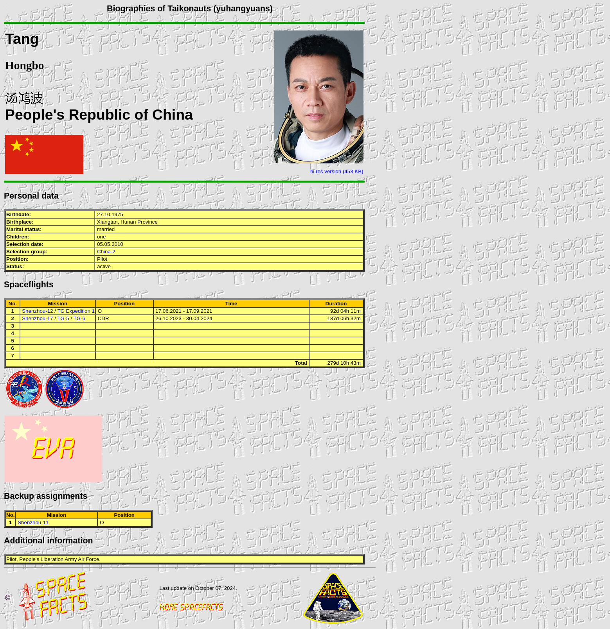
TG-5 (63, 318)
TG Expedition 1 (76, 311)
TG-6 (79, 318)
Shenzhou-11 (33, 522)
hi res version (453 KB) (336, 171)
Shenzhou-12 (37, 311)
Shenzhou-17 (37, 318)
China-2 (106, 251)
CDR (103, 318)
